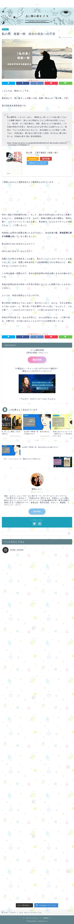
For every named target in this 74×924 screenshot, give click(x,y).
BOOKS (5, 29)
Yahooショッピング (37, 163)
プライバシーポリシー (32, 918)
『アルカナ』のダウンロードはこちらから (37, 399)
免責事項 (46, 918)
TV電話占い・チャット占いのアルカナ (32, 368)
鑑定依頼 (37, 360)
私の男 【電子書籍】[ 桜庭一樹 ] (42, 153)
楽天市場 (46, 159)
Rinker (37, 154)
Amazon (33, 159)
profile (37, 511)
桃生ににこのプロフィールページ (37, 371)
